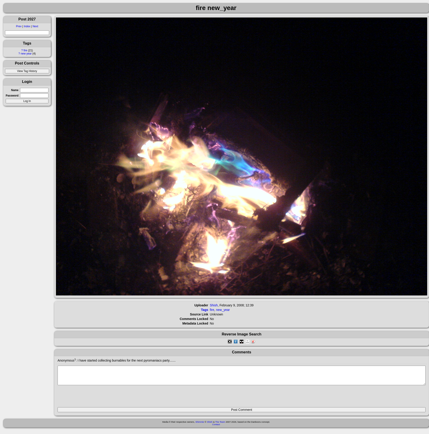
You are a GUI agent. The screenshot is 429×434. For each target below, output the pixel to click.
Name (14, 90)
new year (26, 53)
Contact (216, 428)
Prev (18, 26)
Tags (204, 310)
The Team (220, 425)
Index (27, 26)
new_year (223, 310)
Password (12, 95)
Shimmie (199, 425)
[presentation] (92, 398)
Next (35, 26)
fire (25, 50)
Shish (214, 305)
